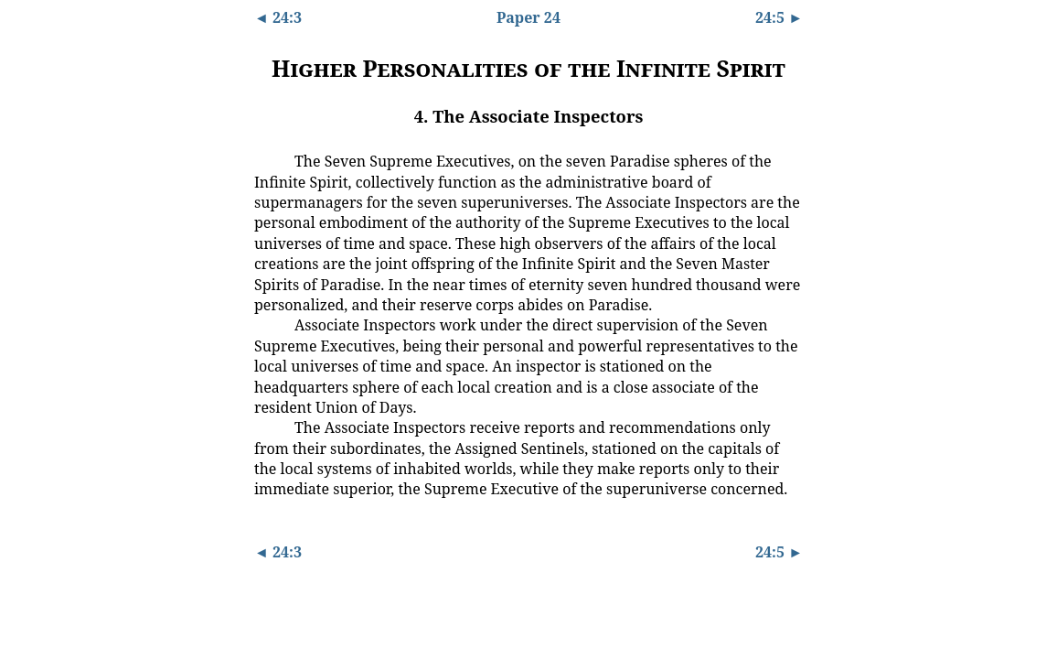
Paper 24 (528, 17)
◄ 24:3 (278, 17)
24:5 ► (779, 17)
